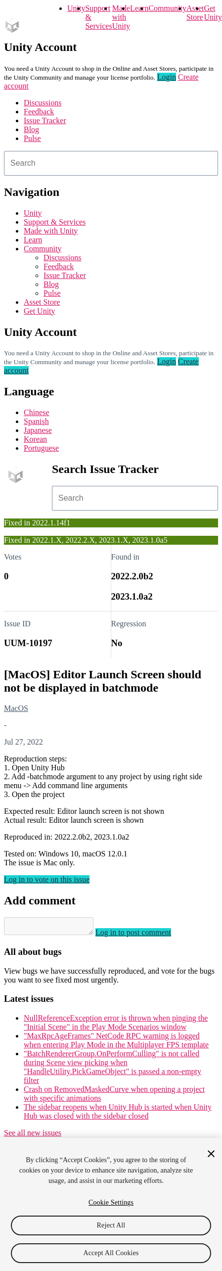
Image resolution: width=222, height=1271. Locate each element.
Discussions (42, 102)
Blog (31, 129)
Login (166, 77)
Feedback (39, 111)
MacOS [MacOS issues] (16, 708)
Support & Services (55, 222)
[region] (111, 1204)
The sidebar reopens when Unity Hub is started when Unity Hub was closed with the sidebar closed (118, 1114)
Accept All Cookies (110, 1253)
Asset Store (42, 302)
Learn (139, 8)
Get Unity (213, 12)
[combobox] (111, 163)
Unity (76, 8)
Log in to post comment (143, 935)
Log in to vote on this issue (46, 879)
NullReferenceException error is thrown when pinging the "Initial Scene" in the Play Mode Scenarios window (116, 1025)
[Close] (211, 1154)
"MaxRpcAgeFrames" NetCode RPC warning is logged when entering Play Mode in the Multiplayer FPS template (116, 1043)
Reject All (111, 1225)
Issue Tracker (45, 120)
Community (167, 8)
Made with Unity (121, 17)
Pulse (32, 138)
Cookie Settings (111, 1202)
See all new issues (32, 1135)
